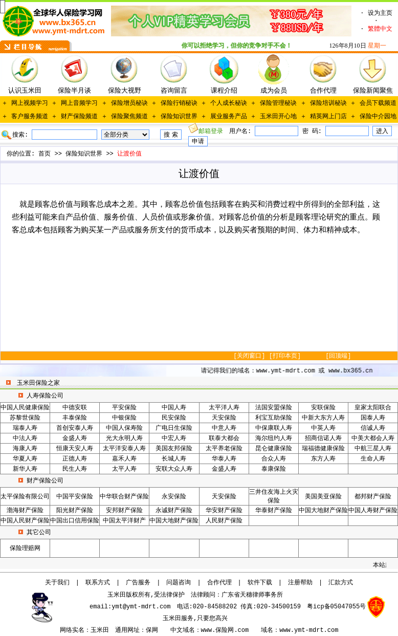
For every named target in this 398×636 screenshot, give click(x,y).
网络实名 (72, 630)
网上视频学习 (29, 103)
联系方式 (97, 582)
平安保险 (124, 407)
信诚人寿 (373, 428)
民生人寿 (74, 469)
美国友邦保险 (174, 448)
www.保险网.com (225, 630)
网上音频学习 (79, 103)
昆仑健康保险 (273, 448)
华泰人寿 (224, 459)
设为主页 (380, 13)
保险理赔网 (25, 548)
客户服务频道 (29, 116)
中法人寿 (25, 438)
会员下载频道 (378, 103)
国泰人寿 (373, 418)
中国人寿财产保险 (372, 510)
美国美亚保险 (323, 496)
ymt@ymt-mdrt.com (141, 606)
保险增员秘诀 (129, 103)
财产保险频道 (79, 116)
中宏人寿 (174, 438)
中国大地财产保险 (323, 510)
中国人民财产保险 (25, 520)
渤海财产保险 (25, 510)
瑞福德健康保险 (323, 448)
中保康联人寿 (273, 428)
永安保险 (174, 496)
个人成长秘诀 (228, 103)
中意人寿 (224, 428)
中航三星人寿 (373, 448)
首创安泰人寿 (74, 428)
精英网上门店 (328, 116)
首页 (44, 154)
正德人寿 (74, 459)
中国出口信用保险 (74, 520)
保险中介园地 (378, 116)
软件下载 (260, 582)
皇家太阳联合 (373, 407)
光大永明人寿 (124, 438)
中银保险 (124, 418)
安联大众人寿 (174, 469)
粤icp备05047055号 (336, 606)
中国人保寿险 (124, 428)
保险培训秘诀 (328, 103)
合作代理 (219, 582)
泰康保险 (273, 469)
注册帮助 (300, 582)
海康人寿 (25, 448)
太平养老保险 (224, 448)
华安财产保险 (224, 510)
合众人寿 (273, 459)
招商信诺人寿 (323, 438)
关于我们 (57, 582)
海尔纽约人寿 (273, 438)
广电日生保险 (174, 428)
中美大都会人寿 (372, 438)
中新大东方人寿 (323, 418)
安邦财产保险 (124, 510)
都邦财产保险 (373, 496)
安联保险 (323, 407)
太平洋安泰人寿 (124, 448)
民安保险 (174, 418)
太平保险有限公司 (25, 496)
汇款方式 (340, 582)
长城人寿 (174, 459)
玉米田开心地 (278, 116)
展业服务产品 (228, 116)
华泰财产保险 (273, 510)
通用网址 (127, 630)
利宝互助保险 (273, 418)
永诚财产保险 (174, 510)
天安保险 (224, 418)
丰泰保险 (74, 418)
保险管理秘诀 (278, 103)
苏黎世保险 (25, 418)
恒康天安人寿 (74, 448)
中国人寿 (174, 407)
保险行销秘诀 (179, 103)
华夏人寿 (25, 459)
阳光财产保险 (74, 510)
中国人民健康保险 (25, 407)
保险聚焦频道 (129, 116)
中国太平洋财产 (124, 520)
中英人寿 (323, 428)
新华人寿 (25, 469)
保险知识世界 (179, 116)
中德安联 (74, 407)
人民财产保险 (224, 520)
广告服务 (138, 582)
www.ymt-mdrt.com (308, 630)
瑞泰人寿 (25, 428)
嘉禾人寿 (124, 459)
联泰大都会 (224, 438)
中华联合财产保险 (124, 496)
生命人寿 (373, 459)
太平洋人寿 (224, 407)
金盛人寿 (74, 438)
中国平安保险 (74, 496)
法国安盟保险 (273, 407)
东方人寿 (323, 459)
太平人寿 (124, 469)
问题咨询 (178, 582)
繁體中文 (380, 29)
